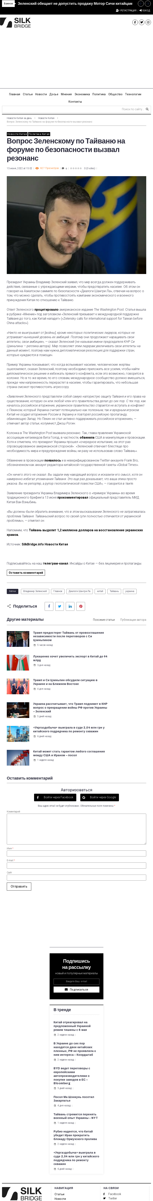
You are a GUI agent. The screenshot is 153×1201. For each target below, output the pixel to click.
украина (129, 591)
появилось (52, 460)
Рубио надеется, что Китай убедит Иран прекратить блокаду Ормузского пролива (75, 1075)
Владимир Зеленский (35, 591)
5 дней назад (115, 684)
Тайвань (114, 591)
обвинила (87, 437)
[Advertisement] (76, 60)
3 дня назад (114, 645)
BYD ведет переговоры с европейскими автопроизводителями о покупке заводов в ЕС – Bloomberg (72, 1016)
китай (100, 591)
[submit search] (147, 109)
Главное (57, 591)
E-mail (11, 800)
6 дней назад (42, 707)
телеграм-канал (55, 563)
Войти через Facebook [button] (58, 737)
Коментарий (13, 751)
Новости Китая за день (19, 118)
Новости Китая (46, 118)
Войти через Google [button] (102, 737)
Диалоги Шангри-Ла (79, 591)
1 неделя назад (116, 707)
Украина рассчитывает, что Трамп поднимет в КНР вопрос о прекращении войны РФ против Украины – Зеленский (126, 672)
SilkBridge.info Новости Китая (45, 544)
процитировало (46, 309)
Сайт (9, 812)
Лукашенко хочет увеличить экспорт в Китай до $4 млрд (125, 636)
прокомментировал (72, 497)
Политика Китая (39, 134)
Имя (10, 788)
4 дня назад (41, 680)
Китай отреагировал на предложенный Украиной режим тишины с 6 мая (72, 966)
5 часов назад (42, 656)
